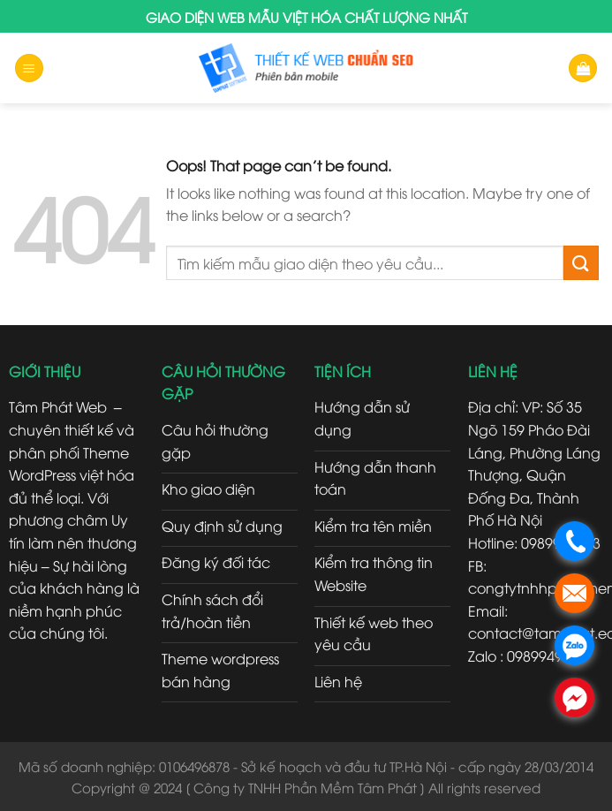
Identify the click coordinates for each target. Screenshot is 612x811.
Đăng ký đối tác (216, 562)
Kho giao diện (208, 488)
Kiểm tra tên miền (373, 525)
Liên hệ (338, 681)
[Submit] (581, 263)
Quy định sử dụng (222, 525)
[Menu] (29, 68)
